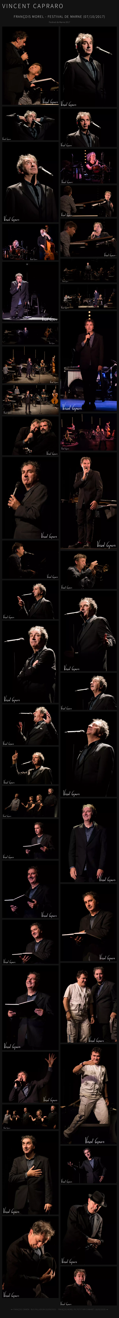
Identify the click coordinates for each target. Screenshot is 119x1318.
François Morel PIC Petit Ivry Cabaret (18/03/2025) (83, 1309)
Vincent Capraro (33, 6)
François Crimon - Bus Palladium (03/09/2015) (33, 1309)
